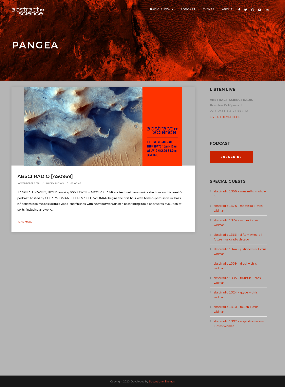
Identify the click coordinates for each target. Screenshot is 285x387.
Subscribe (231, 156)
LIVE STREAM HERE (225, 117)
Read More (24, 221)
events (209, 9)
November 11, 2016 (29, 183)
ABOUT (227, 9)
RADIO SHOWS (55, 183)
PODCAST (188, 9)
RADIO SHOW (160, 9)
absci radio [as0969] (45, 176)
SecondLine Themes (162, 381)
